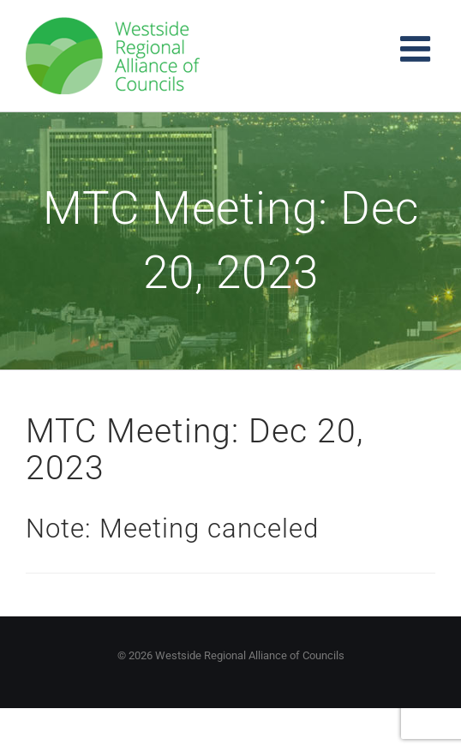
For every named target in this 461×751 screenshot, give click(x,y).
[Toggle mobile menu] (417, 48)
